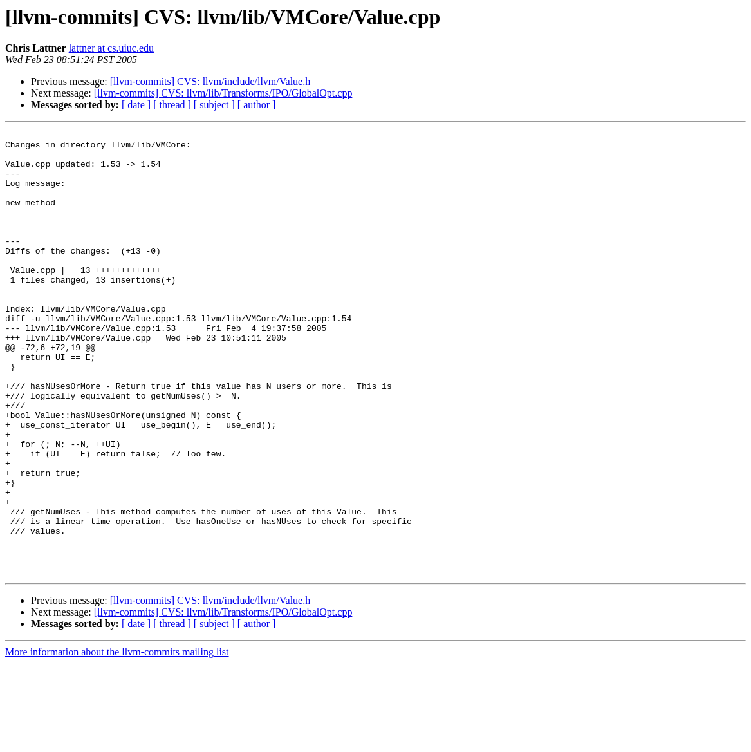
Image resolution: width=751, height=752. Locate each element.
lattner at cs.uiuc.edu (111, 47)
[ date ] (136, 104)
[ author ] (256, 104)
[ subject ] (214, 104)
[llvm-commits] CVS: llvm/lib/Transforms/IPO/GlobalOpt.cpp (223, 93)
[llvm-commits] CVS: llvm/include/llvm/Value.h (210, 81)
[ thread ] (172, 104)
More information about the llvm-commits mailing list (117, 740)
